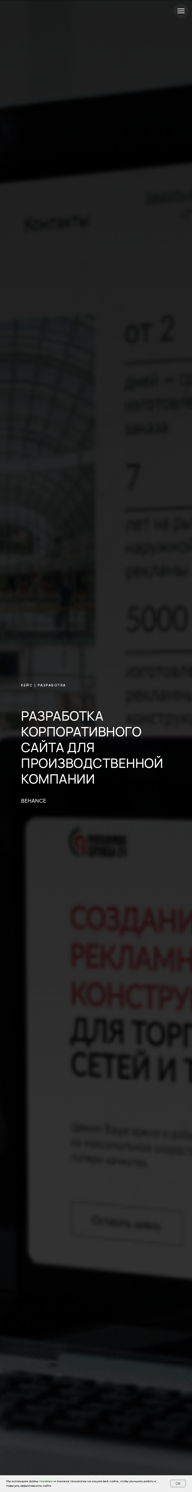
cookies (46, 1481)
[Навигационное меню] (181, 10)
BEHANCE (33, 801)
